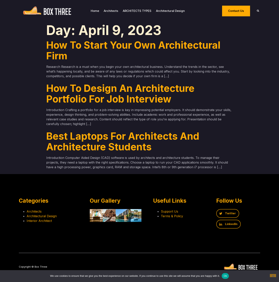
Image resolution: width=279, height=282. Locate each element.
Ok (225, 275)
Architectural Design (172, 11)
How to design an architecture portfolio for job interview (120, 94)
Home (97, 11)
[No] (273, 275)
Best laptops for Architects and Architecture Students (122, 142)
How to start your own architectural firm (133, 51)
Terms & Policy (177, 218)
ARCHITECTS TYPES (139, 11)
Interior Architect (39, 222)
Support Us (174, 213)
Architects (113, 11)
